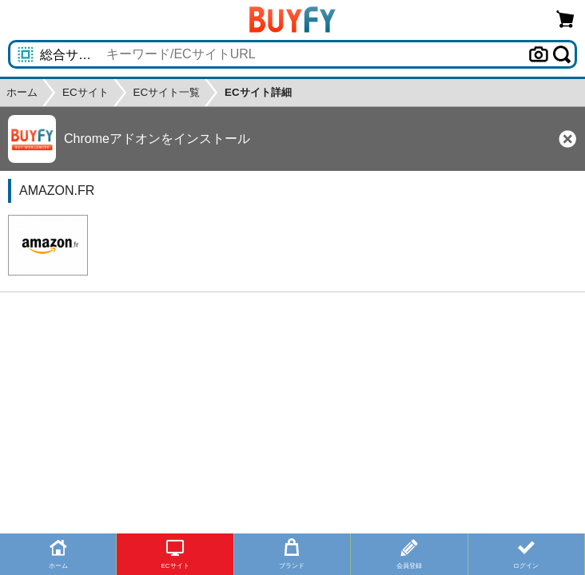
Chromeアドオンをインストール (157, 138)
